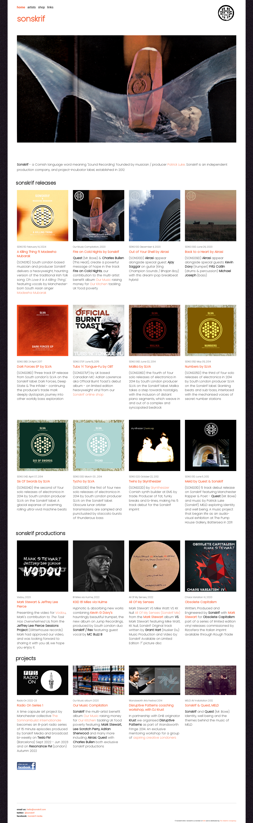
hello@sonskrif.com (36, 809)
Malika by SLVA (140, 366)
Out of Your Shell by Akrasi (149, 252)
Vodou (60, 612)
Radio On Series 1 (30, 705)
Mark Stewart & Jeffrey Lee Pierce (37, 604)
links (50, 7)
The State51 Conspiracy (228, 821)
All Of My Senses (141, 602)
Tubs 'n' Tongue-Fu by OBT (93, 366)
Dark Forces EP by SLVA (34, 366)
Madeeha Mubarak (31, 292)
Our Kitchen (99, 284)
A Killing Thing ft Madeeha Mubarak (36, 254)
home (21, 7)
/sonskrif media (35, 816)
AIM (204, 821)
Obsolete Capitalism (201, 602)
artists (31, 7)
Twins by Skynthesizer (145, 481)
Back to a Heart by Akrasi (204, 252)
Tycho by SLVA (83, 481)
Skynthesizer (160, 487)
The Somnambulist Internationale (39, 718)
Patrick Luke (176, 164)
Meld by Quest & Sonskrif (204, 481)
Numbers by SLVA (198, 366)
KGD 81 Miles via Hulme (90, 602)
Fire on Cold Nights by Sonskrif (96, 252)
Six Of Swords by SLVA (33, 481)
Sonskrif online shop (88, 394)
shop (41, 7)
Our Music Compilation (90, 705)
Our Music (103, 280)
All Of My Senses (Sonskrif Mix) (157, 612)
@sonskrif (29, 813)
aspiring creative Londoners (154, 737)
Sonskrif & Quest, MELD (202, 705)
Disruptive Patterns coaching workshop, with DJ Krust (151, 707)
